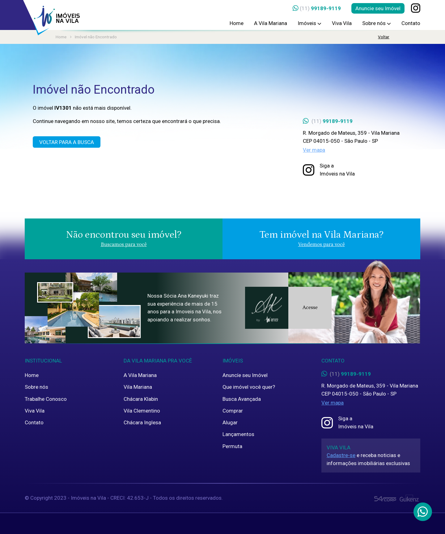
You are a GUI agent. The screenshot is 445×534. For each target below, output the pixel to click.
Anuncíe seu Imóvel (245, 375)
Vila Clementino (142, 411)
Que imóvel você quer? (248, 387)
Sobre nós (376, 23)
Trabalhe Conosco (46, 399)
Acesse (310, 307)
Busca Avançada (241, 399)
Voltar (383, 36)
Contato (410, 23)
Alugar (230, 422)
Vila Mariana (138, 387)
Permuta (232, 446)
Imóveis (309, 23)
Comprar (232, 411)
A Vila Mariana (270, 23)
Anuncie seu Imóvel (377, 8)
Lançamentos (238, 434)
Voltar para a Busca (66, 142)
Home (237, 23)
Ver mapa (314, 150)
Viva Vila (342, 23)
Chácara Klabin (141, 399)
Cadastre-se (341, 455)
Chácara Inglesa (142, 422)
